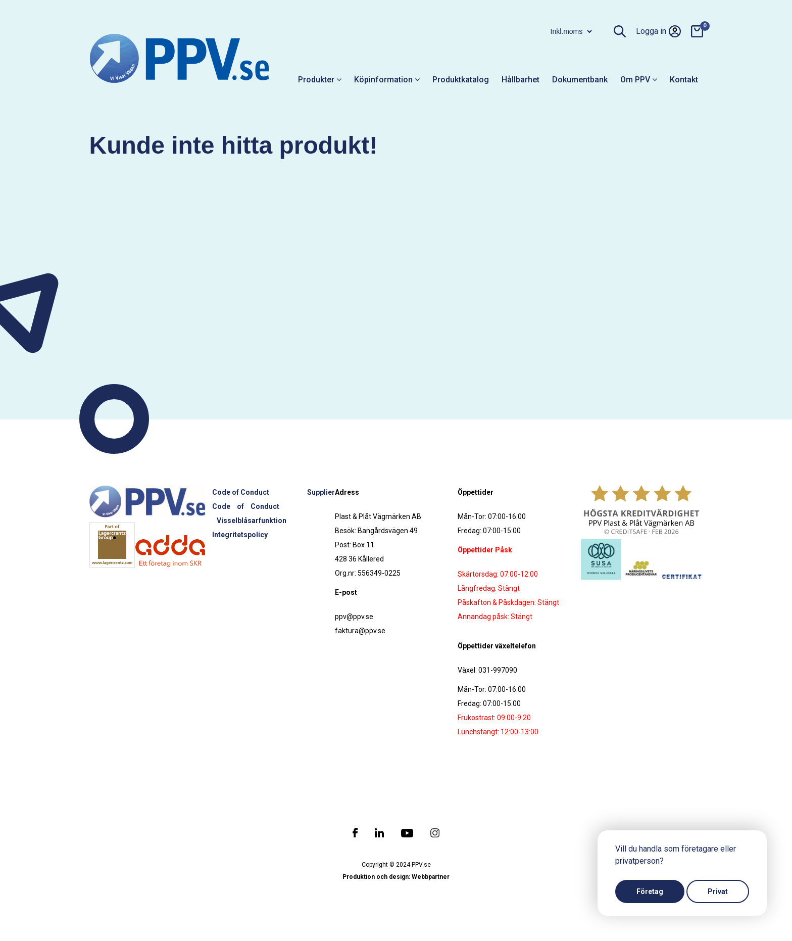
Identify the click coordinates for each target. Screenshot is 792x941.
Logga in (658, 31)
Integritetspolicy (240, 535)
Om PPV (638, 79)
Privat (718, 891)
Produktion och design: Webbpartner (396, 876)
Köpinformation (387, 79)
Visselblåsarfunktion (251, 520)
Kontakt (684, 79)
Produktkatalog (460, 79)
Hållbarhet (520, 79)
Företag (649, 891)
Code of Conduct (240, 492)
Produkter (319, 79)
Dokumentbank (580, 79)
